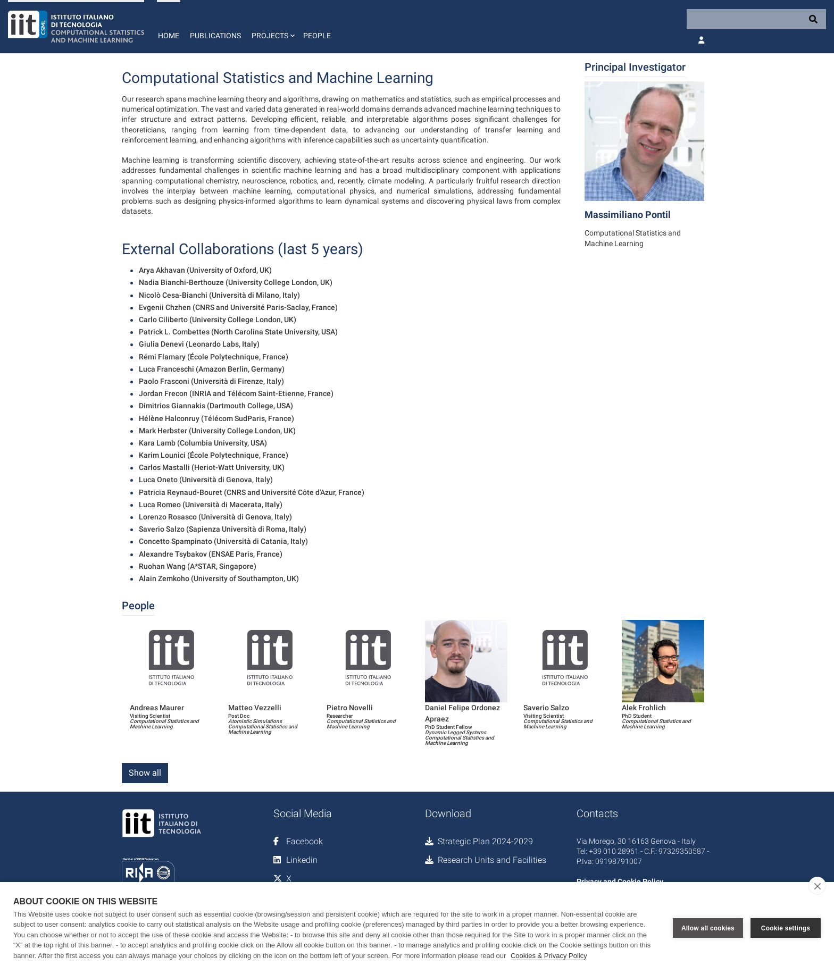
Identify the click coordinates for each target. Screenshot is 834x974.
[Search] (756, 19)
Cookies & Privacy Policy (549, 956)
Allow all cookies (708, 927)
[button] (272, 26)
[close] (817, 886)
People (317, 35)
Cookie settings (785, 927)
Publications (215, 35)
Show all (145, 773)
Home (168, 35)
